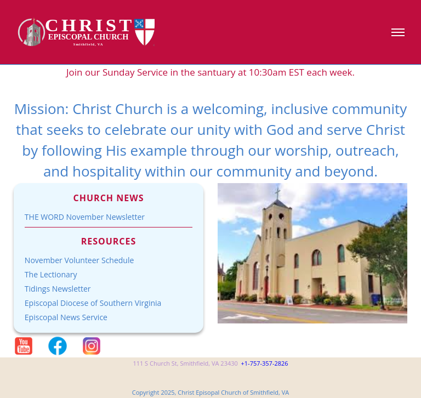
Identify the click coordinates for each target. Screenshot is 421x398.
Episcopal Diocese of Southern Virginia (93, 303)
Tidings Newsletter (58, 288)
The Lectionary (51, 274)
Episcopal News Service (66, 317)
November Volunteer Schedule (79, 260)
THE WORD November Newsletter (85, 217)
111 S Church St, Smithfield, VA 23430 (185, 363)
